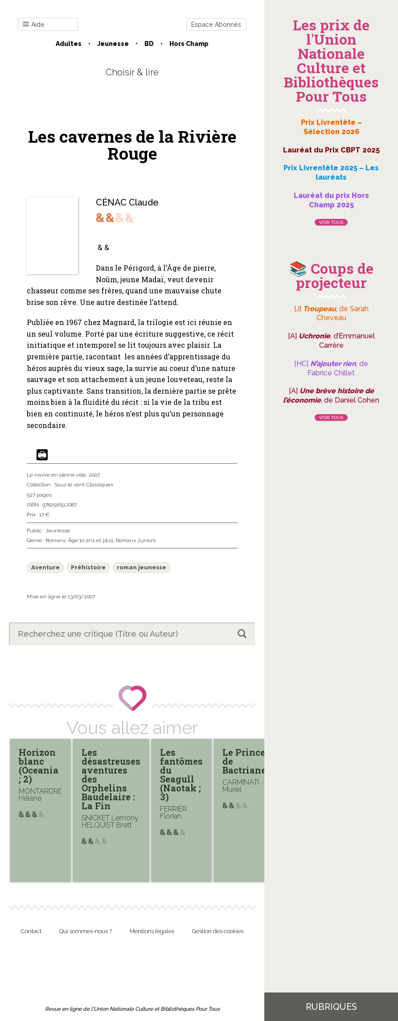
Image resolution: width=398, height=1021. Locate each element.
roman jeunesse (141, 567)
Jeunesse (113, 43)
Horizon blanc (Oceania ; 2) (38, 765)
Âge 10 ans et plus (90, 540)
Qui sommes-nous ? (85, 931)
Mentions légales (152, 931)
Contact (31, 931)
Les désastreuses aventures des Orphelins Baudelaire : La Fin (111, 778)
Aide (34, 25)
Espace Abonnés (216, 24)
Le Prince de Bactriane (244, 761)
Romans (55, 540)
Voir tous (331, 222)
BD (149, 43)
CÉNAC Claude (127, 202)
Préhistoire (88, 567)
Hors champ (189, 43)
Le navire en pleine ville (56, 475)
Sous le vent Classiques (83, 485)
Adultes (69, 43)
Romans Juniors (136, 540)
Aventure (45, 567)
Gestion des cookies (217, 931)
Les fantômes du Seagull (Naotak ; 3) (181, 774)
